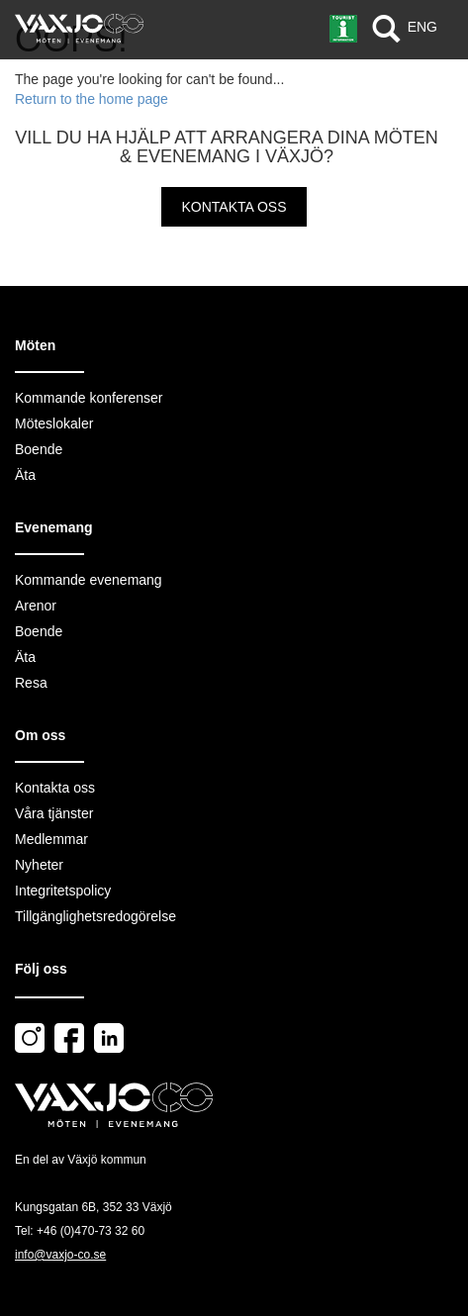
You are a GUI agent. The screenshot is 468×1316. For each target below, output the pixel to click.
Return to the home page (91, 99)
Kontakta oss (233, 207)
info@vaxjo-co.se (60, 1255)
